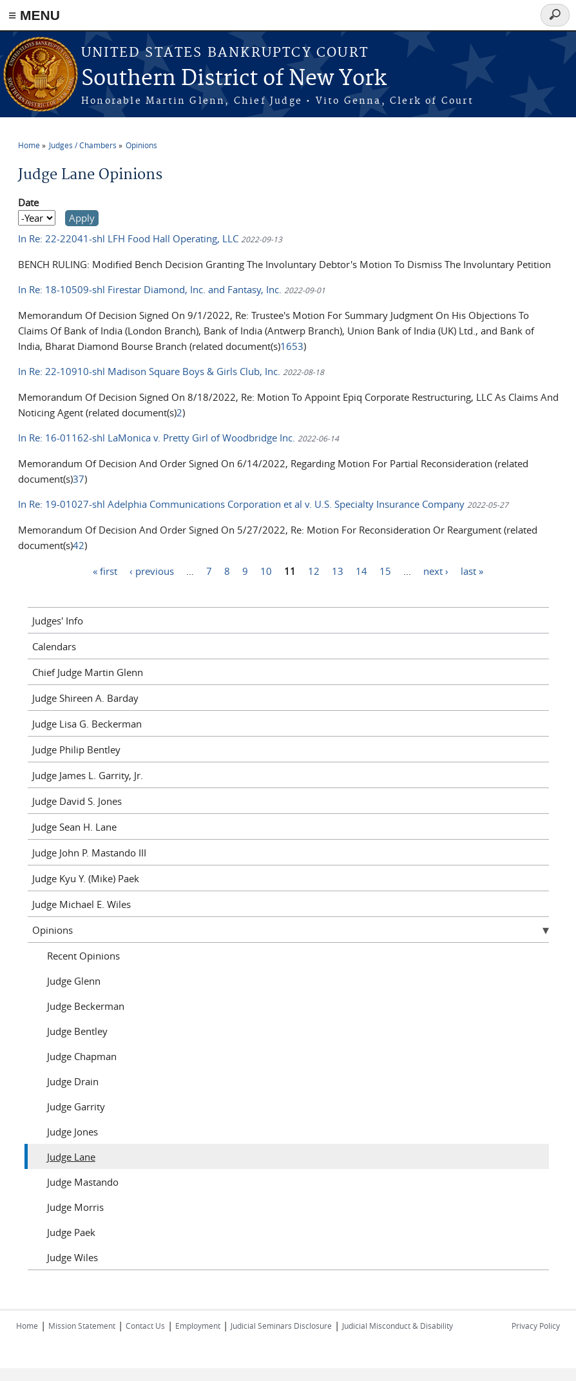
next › (435, 570)
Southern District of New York (234, 79)
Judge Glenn (74, 980)
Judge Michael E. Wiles (81, 904)
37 (78, 478)
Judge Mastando (83, 1181)
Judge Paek (71, 1232)
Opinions (141, 145)
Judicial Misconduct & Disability (397, 1325)
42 (78, 545)
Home (29, 145)
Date (28, 202)
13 (337, 570)
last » (472, 570)
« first (105, 570)
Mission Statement (81, 1325)
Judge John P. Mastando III (89, 852)
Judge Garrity (76, 1106)
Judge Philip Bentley (76, 749)
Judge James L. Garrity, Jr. (87, 775)
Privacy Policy (536, 1325)
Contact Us (145, 1325)
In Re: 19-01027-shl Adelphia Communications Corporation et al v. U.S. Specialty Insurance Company (242, 503)
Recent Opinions (83, 955)
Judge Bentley (77, 1031)
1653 (291, 346)
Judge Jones (72, 1131)
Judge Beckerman (85, 1006)
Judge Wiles (72, 1257)
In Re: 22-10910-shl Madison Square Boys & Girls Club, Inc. (149, 371)
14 (361, 570)
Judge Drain (73, 1081)
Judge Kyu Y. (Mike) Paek (85, 878)
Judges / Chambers (83, 145)
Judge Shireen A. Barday (85, 697)
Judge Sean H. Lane (74, 826)
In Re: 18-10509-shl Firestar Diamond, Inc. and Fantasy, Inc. (151, 289)
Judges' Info (57, 620)
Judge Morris (75, 1207)
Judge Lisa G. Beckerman (87, 723)
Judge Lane (71, 1156)
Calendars (54, 646)
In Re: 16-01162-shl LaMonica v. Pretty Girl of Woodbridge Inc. (156, 437)
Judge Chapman (82, 1056)
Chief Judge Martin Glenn (87, 672)
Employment (197, 1325)
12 (314, 570)
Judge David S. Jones (77, 801)
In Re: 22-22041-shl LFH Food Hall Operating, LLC (129, 238)
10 (266, 570)
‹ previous (152, 570)
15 (385, 570)
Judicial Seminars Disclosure (281, 1325)
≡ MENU (34, 15)
